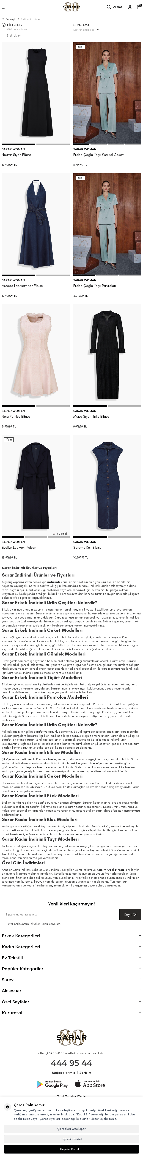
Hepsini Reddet (71, 1139)
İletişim (85, 1072)
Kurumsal (71, 1013)
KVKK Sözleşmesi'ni (19, 924)
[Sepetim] (139, 7)
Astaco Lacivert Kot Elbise (22, 285)
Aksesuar (71, 991)
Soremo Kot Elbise (87, 547)
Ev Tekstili (71, 958)
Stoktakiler (11, 35)
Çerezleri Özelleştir (71, 1129)
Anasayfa (9, 19)
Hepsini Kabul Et (71, 1149)
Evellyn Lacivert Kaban (19, 547)
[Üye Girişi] (130, 7)
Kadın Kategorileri (71, 947)
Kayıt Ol (130, 914)
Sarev (71, 980)
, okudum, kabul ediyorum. (31, 924)
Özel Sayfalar (71, 1002)
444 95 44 (71, 1063)
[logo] (71, 7)
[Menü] (4, 7)
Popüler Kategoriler (71, 969)
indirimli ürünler (59, 582)
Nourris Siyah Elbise (16, 154)
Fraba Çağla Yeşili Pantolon (94, 285)
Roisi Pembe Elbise (16, 416)
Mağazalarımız (63, 1072)
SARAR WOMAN (13, 149)
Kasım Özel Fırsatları (113, 869)
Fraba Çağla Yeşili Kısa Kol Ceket (98, 154)
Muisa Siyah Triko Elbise (91, 416)
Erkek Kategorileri (71, 936)
